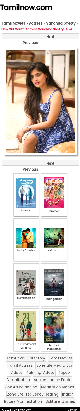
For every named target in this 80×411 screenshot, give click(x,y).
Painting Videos (40, 372)
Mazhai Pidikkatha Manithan (54, 347)
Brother (54, 209)
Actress (35, 23)
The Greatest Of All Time (26, 344)
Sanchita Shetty (61, 23)
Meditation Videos (57, 387)
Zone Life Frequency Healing (32, 394)
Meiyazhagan (26, 296)
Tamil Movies (13, 23)
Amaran (26, 208)
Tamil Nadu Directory (26, 358)
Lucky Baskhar (26, 248)
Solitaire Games (60, 401)
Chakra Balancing (21, 387)
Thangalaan (54, 297)
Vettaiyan (54, 248)
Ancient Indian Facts (52, 379)
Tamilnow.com (26, 7)
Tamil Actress (20, 365)
